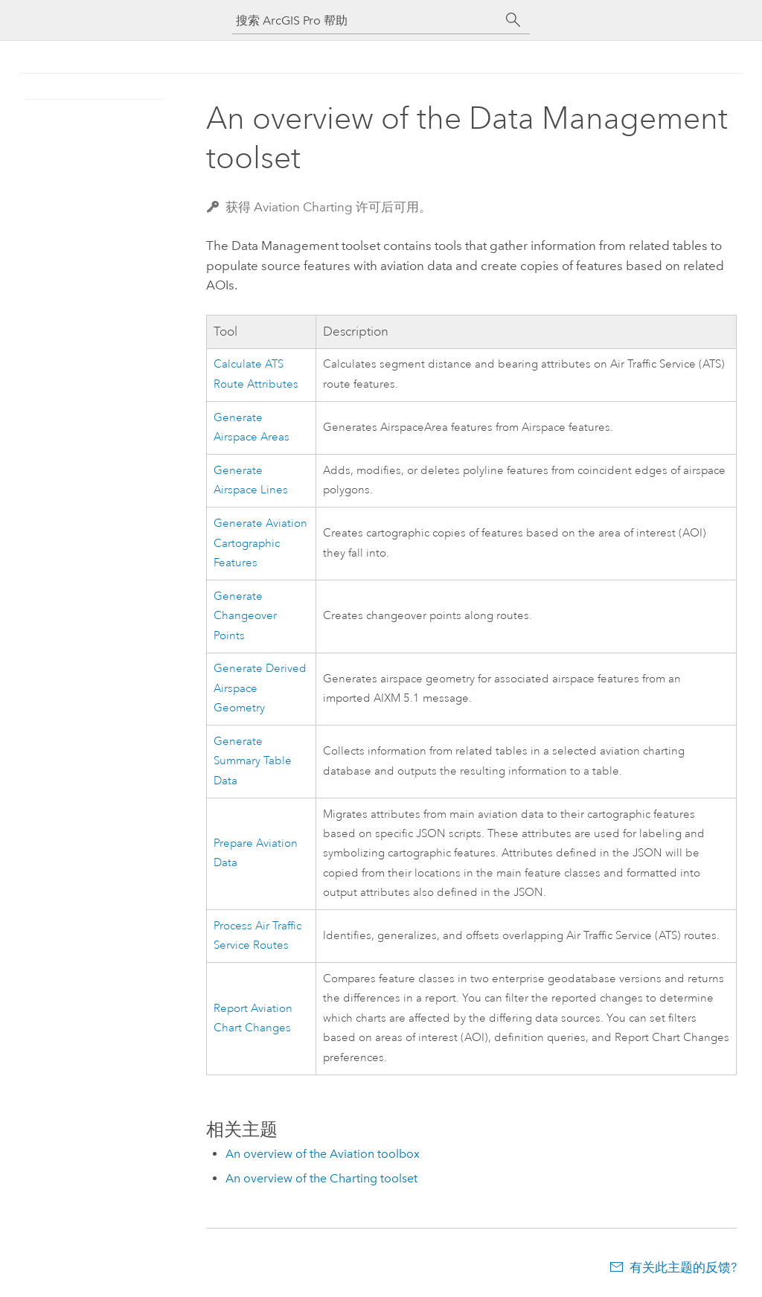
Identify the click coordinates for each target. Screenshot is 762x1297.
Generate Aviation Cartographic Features (260, 543)
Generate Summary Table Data (253, 761)
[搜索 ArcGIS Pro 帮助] (366, 20)
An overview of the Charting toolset (321, 1178)
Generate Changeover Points (245, 616)
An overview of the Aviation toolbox (322, 1154)
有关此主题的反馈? (683, 1267)
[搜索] (513, 20)
